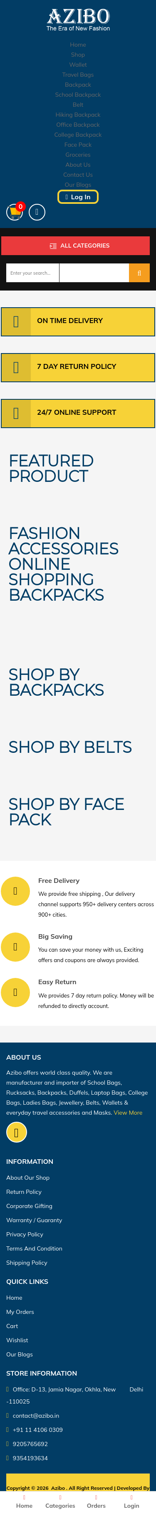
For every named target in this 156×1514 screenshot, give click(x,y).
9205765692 (27, 1444)
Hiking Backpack (78, 114)
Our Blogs (78, 184)
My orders (20, 1312)
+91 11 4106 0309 (34, 1430)
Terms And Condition (34, 1248)
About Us (77, 164)
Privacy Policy (24, 1234)
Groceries (78, 154)
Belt (78, 104)
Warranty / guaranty (34, 1220)
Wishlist (17, 1340)
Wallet (78, 64)
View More (128, 1112)
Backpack (78, 84)
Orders (96, 1502)
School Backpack (78, 94)
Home (78, 44)
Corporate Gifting (29, 1206)
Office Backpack (77, 124)
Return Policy (24, 1192)
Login (131, 1502)
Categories (60, 1502)
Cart (12, 1326)
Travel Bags (78, 74)
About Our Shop (28, 1177)
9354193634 (27, 1458)
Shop (78, 54)
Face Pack (78, 144)
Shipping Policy (26, 1262)
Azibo (58, 1488)
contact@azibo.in (32, 1415)
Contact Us (78, 174)
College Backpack (78, 134)
